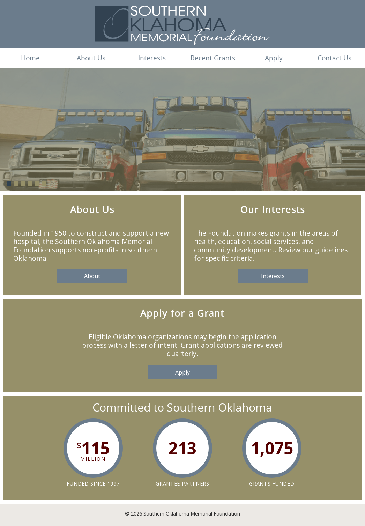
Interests (152, 57)
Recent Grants (213, 57)
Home (30, 57)
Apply (274, 57)
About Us (91, 57)
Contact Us (334, 57)
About (92, 276)
